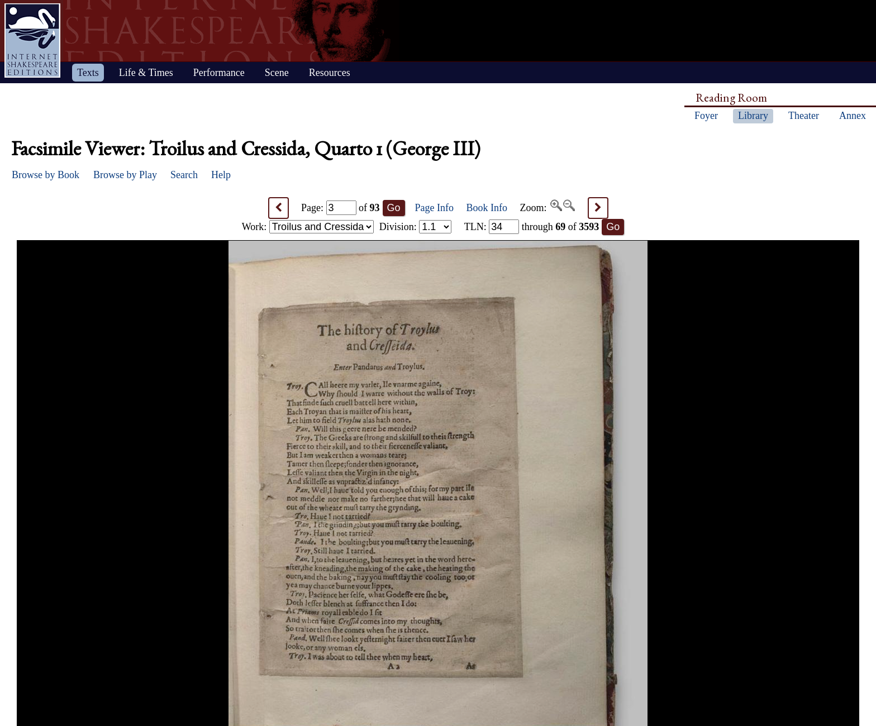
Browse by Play (125, 174)
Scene (277, 72)
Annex (852, 115)
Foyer (706, 115)
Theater (803, 115)
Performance (219, 72)
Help (221, 174)
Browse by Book (45, 174)
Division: (415, 226)
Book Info (487, 207)
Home (32, 40)
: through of (531, 226)
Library (753, 115)
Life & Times (146, 72)
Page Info (434, 207)
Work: (308, 226)
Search (184, 174)
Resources (329, 72)
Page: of (340, 207)
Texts (88, 72)
